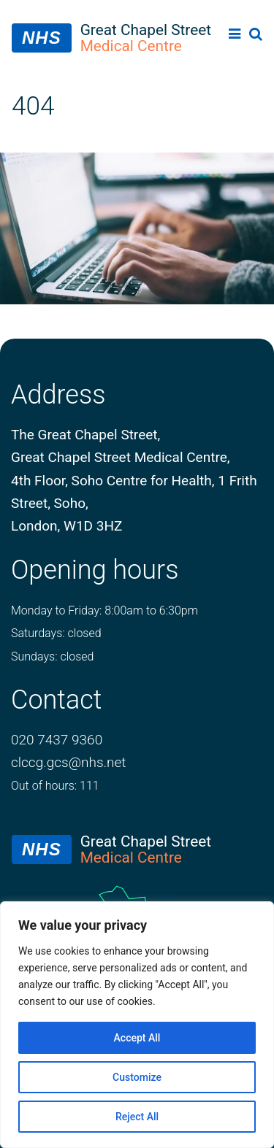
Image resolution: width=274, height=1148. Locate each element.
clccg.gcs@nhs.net (68, 762)
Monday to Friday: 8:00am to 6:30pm (104, 610)
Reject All (137, 1116)
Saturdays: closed (56, 633)
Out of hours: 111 (55, 786)
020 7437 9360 (56, 739)
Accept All (137, 1038)
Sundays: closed (52, 656)
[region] (137, 1024)
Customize (137, 1077)
